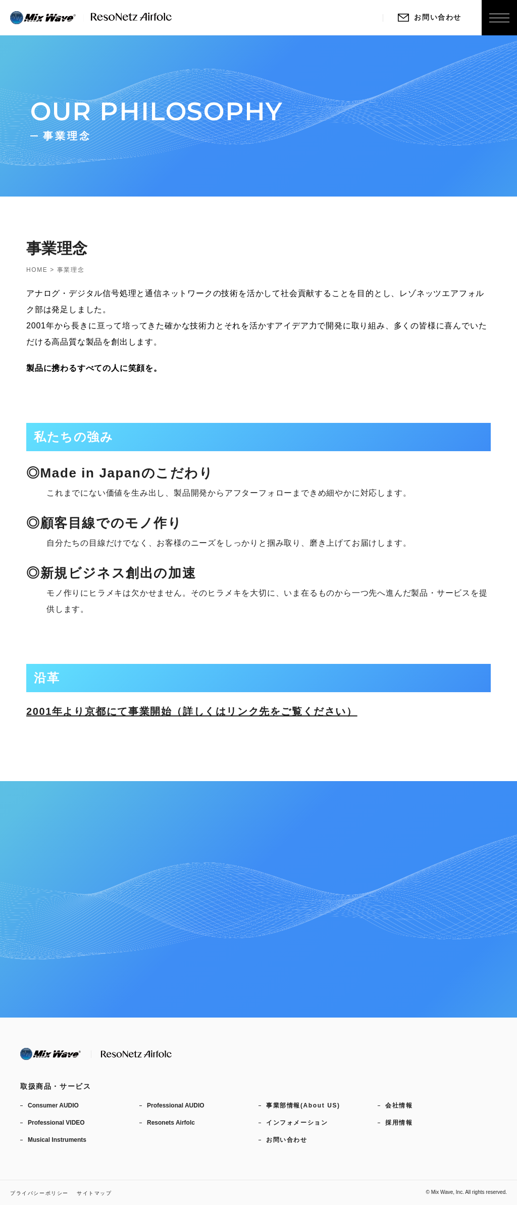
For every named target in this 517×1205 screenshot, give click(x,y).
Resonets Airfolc (171, 1122)
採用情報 (398, 1122)
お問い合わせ (429, 17)
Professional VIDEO (56, 1122)
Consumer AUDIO (53, 1105)
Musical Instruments (57, 1139)
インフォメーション (297, 1122)
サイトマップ (94, 1193)
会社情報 (398, 1105)
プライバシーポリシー (39, 1193)
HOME (36, 269)
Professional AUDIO (175, 1105)
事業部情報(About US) (303, 1105)
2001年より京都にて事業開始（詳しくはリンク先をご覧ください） (191, 711)
